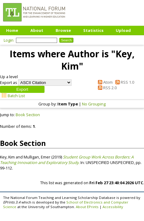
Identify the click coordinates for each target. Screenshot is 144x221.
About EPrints (87, 206)
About (36, 30)
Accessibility (113, 206)
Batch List (12, 95)
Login (9, 40)
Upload (123, 30)
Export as (8, 82)
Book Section (28, 114)
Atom (104, 82)
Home (12, 30)
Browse (63, 30)
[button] (22, 89)
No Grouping (94, 104)
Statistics (93, 30)
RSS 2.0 (106, 87)
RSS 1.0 (124, 82)
